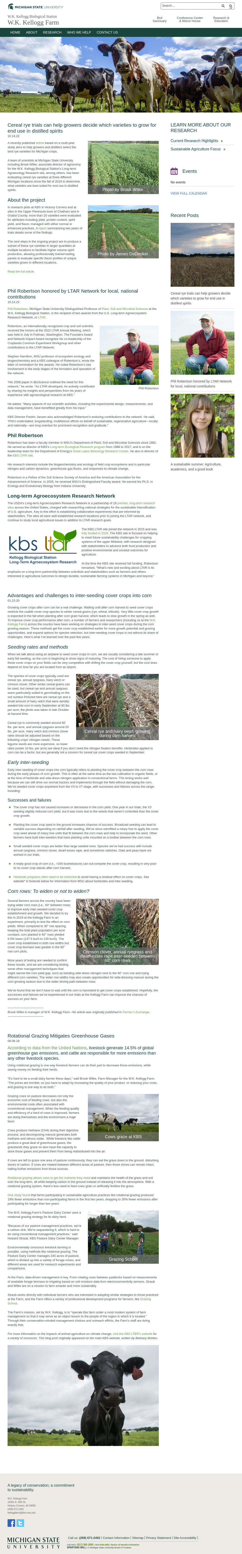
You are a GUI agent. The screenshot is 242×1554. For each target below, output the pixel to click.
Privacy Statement (158, 1537)
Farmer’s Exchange (135, 1012)
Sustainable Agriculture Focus (196, 149)
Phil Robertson (18, 309)
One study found (19, 1195)
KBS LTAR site (23, 455)
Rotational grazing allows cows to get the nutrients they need (49, 1178)
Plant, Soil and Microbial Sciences (125, 309)
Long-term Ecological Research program (77, 447)
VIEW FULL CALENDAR (189, 193)
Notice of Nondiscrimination (125, 1545)
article (40, 143)
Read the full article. (21, 271)
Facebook (11, 1523)
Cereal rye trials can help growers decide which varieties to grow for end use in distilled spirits (201, 298)
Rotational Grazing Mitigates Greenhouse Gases (61, 1035)
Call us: (84, 1537)
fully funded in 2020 (95, 533)
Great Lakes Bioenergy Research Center (100, 451)
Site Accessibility (185, 1537)
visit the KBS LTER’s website (132, 1334)
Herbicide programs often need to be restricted (45, 877)
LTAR (41, 317)
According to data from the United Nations (47, 1048)
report (43, 228)
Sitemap (137, 1537)
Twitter (20, 1523)
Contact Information (116, 1537)
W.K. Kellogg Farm (36, 22)
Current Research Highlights (194, 141)
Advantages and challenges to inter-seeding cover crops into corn (79, 595)
